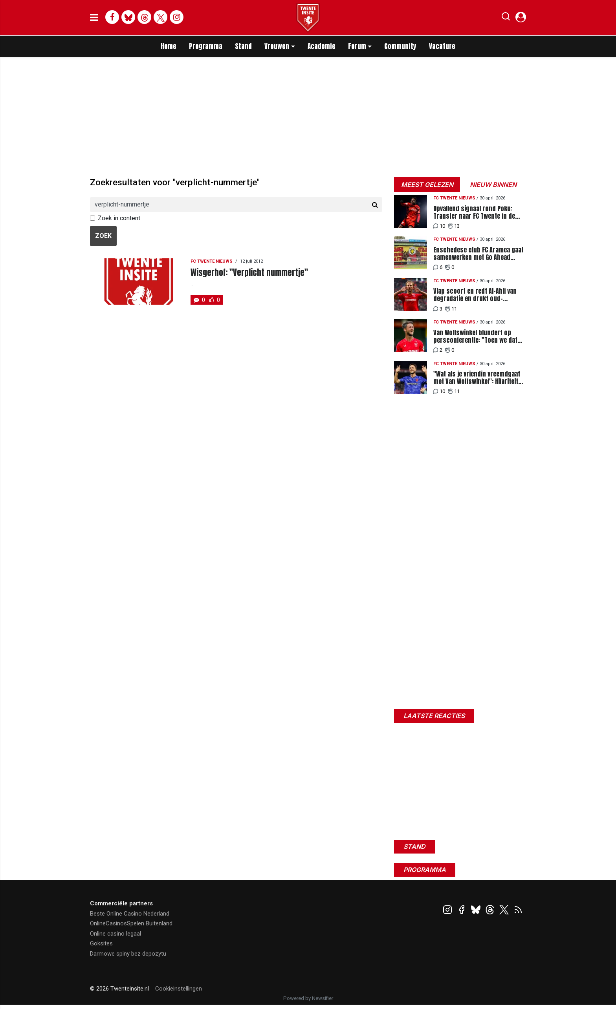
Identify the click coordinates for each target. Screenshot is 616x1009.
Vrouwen (276, 46)
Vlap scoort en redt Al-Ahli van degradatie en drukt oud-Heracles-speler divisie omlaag (475, 294)
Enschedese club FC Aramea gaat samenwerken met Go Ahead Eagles (478, 253)
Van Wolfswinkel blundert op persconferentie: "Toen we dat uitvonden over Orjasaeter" (475, 336)
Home (168, 46)
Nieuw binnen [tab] (493, 184)
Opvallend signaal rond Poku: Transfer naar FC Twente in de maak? (474, 212)
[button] (506, 18)
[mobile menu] (94, 17)
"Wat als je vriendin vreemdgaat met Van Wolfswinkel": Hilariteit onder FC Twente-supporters (476, 377)
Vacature (442, 46)
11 (451, 309)
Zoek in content (119, 218)
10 (439, 226)
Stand (243, 46)
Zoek (103, 235)
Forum (357, 46)
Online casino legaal (115, 933)
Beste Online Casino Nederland (129, 913)
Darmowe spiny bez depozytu (128, 953)
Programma (205, 46)
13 (454, 226)
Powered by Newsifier (308, 998)
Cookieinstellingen (178, 988)
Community (400, 46)
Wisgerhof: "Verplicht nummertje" (249, 273)
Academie (322, 46)
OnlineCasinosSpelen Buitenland (131, 923)
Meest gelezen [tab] (427, 184)
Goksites (101, 943)
